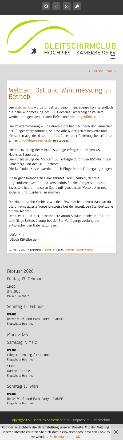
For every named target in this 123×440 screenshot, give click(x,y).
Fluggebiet (48, 250)
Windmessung (84, 250)
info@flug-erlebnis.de (35, 140)
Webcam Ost (24, 107)
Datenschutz (102, 420)
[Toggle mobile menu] (113, 56)
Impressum (81, 420)
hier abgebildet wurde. (87, 116)
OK (78, 436)
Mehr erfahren (60, 436)
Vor (109, 71)
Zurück (98, 71)
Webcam (70, 250)
